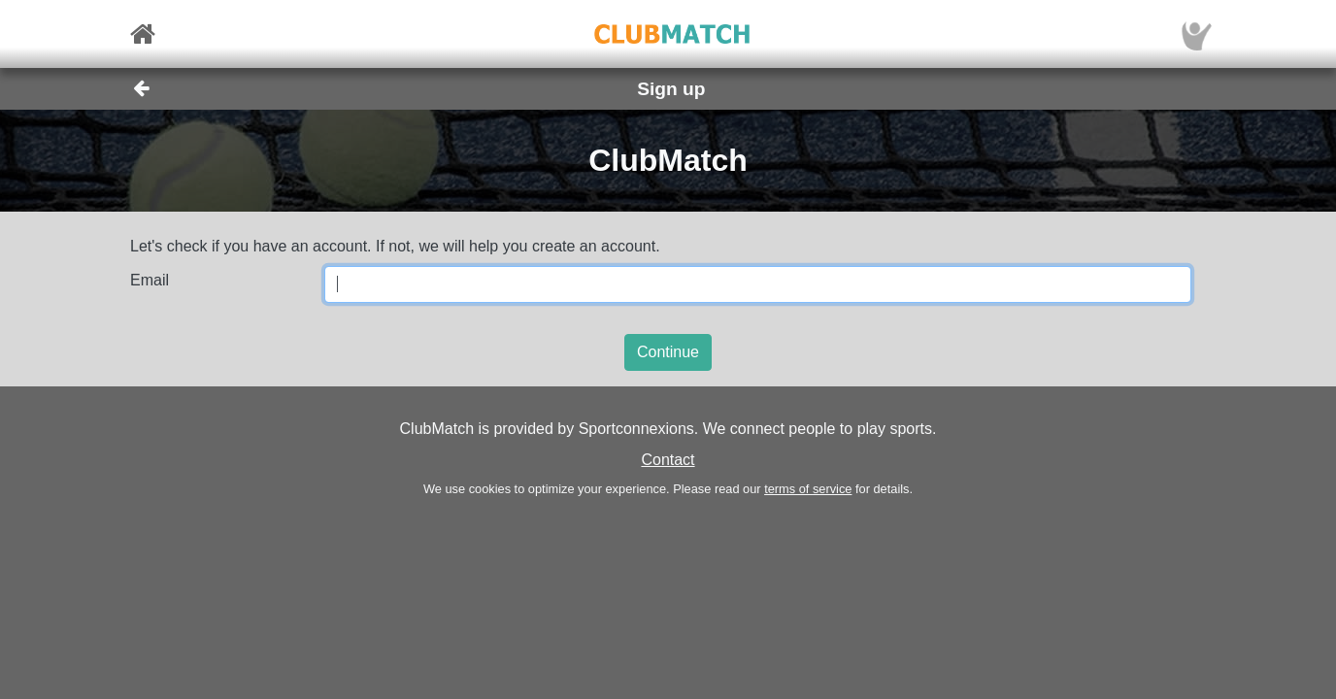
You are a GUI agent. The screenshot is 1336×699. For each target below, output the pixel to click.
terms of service (808, 489)
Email (149, 280)
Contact (667, 459)
